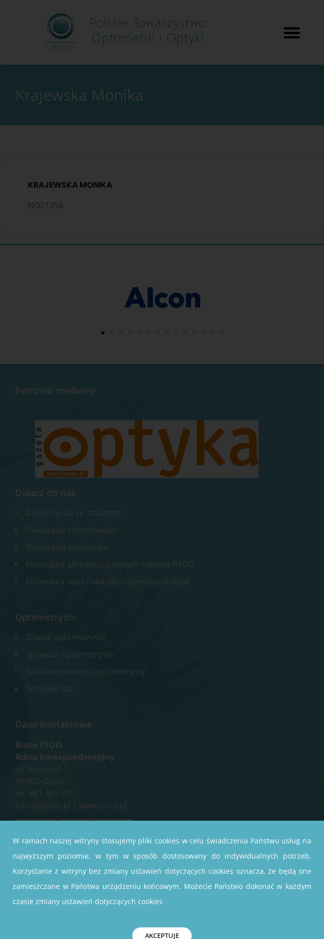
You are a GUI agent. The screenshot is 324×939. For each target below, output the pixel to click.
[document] (162, 469)
